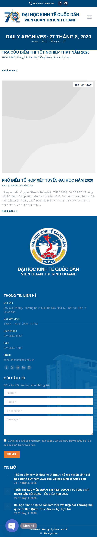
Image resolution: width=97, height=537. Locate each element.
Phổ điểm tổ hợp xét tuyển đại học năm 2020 (47, 180)
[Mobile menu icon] (89, 17)
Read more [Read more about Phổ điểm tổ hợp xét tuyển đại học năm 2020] (10, 211)
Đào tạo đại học (10, 185)
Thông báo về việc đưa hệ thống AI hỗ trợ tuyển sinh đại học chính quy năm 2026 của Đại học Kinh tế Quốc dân (52, 476)
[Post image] (7, 476)
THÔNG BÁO (9, 57)
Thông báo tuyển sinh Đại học (54, 57)
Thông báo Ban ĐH (27, 57)
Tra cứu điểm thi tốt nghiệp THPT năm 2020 (45, 52)
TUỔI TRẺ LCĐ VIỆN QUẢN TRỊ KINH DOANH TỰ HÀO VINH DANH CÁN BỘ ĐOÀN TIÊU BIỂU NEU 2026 (51, 492)
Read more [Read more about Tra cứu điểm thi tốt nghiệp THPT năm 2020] (10, 70)
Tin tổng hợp (26, 185)
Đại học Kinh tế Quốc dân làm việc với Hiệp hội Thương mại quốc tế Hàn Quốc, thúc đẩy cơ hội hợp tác (53, 507)
